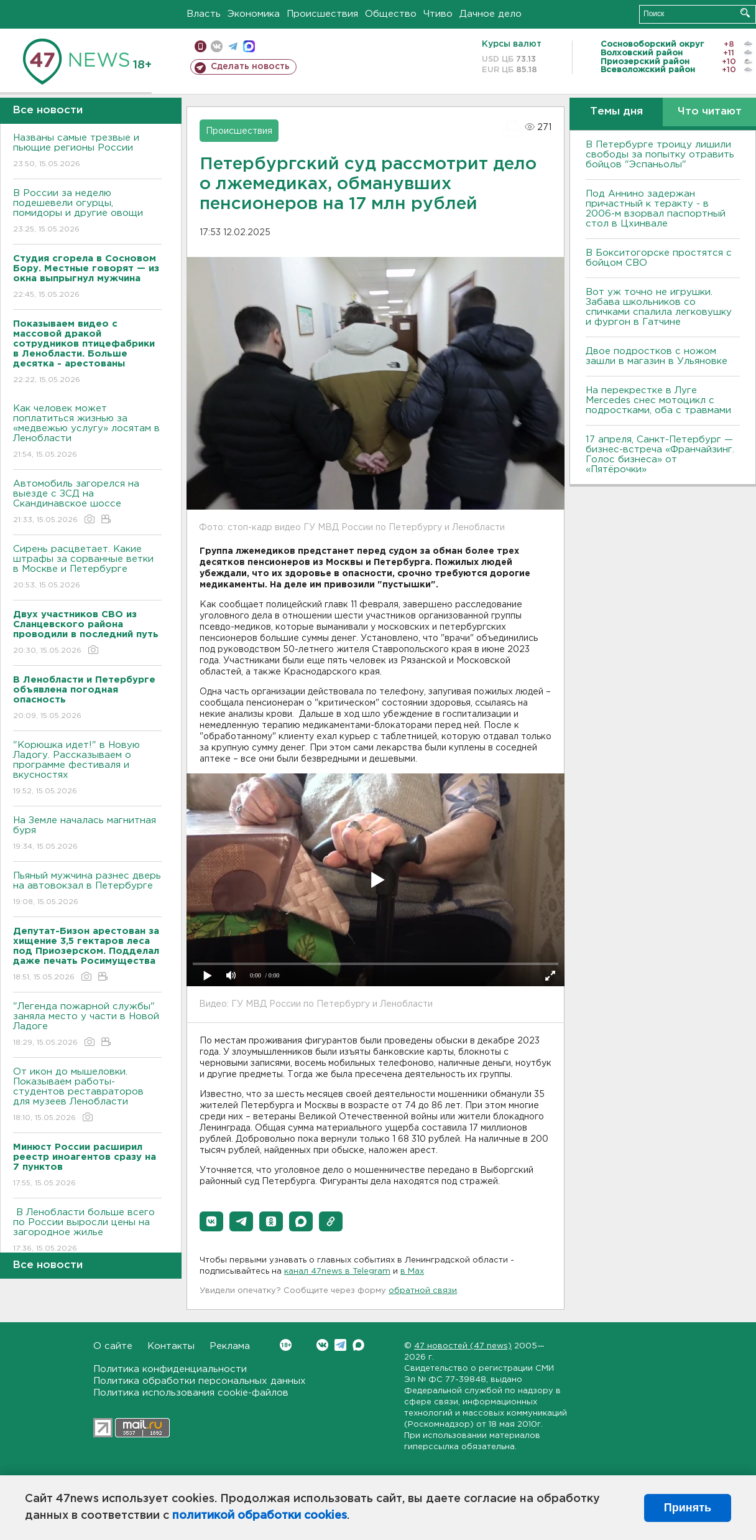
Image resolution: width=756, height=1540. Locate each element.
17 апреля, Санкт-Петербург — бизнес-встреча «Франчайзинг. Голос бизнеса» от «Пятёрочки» (660, 455)
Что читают (710, 111)
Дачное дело (490, 14)
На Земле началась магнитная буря (87, 834)
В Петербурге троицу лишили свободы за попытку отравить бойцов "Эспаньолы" (660, 155)
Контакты (171, 1346)
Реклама (230, 1346)
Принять (687, 1507)
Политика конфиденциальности (170, 1369)
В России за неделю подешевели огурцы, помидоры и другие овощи (87, 212)
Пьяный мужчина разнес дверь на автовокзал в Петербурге (87, 889)
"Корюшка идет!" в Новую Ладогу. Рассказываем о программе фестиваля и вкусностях (87, 768)
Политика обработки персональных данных (199, 1381)
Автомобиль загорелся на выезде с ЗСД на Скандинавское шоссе (87, 502)
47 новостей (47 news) (463, 1346)
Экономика (254, 14)
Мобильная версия (200, 46)
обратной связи (423, 1290)
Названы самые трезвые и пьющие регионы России (87, 151)
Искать (745, 12)
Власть (204, 14)
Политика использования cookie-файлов (190, 1393)
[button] (211, 1221)
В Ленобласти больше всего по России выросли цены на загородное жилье (87, 1231)
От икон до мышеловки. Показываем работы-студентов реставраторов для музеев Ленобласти (87, 1095)
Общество (391, 14)
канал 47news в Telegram (337, 1271)
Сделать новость (250, 66)
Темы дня (616, 111)
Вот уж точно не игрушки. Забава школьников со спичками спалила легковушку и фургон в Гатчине (659, 307)
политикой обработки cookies (259, 1516)
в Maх (412, 1271)
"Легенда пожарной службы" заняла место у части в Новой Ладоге (87, 1025)
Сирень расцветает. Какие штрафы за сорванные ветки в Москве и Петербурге (87, 567)
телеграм (233, 46)
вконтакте (217, 46)
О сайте (112, 1346)
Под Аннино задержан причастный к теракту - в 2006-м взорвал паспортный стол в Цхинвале (656, 209)
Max (358, 1345)
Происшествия (322, 14)
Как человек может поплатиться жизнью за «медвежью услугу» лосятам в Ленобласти (87, 432)
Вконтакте (286, 1345)
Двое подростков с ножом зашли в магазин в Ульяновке (656, 356)
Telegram (340, 1345)
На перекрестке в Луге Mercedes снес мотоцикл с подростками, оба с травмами (658, 400)
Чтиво (438, 14)
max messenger (249, 46)
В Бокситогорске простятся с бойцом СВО (659, 258)
